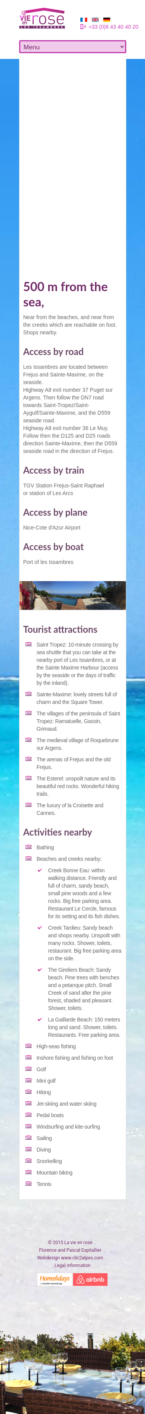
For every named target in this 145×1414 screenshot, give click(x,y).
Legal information (73, 1265)
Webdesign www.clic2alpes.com (70, 1258)
